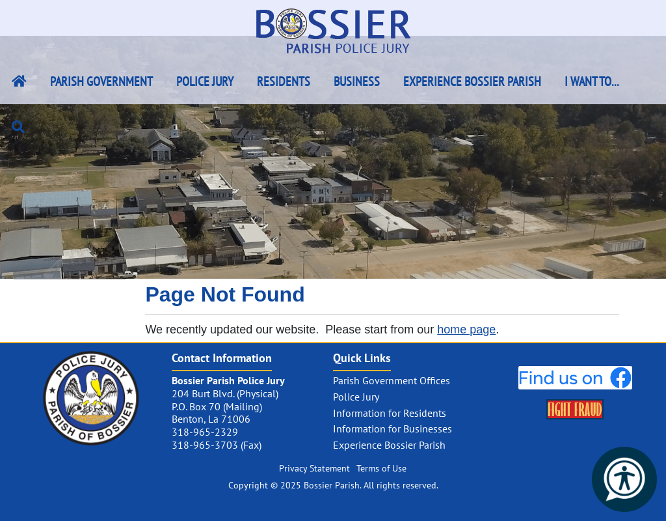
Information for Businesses (392, 428)
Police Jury (204, 81)
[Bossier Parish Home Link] (19, 81)
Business (357, 81)
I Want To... (592, 81)
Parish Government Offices (391, 380)
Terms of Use (381, 468)
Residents (283, 81)
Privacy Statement (314, 468)
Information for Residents (389, 412)
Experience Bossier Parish (472, 81)
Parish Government (101, 81)
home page (466, 329)
